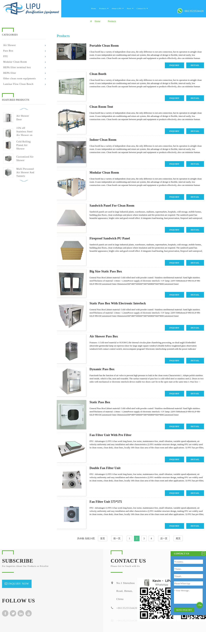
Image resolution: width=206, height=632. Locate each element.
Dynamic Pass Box (102, 369)
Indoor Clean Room (103, 139)
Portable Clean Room (104, 45)
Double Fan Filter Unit (105, 468)
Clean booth (98, 74)
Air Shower (9, 45)
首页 (102, 538)
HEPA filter (9, 73)
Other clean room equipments (19, 78)
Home (93, 8)
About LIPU (118, 8)
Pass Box (8, 50)
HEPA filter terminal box (17, 67)
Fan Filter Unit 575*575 (106, 501)
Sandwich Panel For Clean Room (112, 205)
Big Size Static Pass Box (106, 271)
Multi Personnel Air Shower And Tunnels (25, 172)
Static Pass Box (100, 402)
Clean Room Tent (101, 106)
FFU (5, 56)
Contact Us (142, 8)
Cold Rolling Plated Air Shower (23, 145)
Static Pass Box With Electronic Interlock (118, 303)
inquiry (174, 65)
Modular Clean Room (15, 62)
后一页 (163, 538)
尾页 (178, 538)
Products (103, 8)
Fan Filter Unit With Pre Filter (111, 435)
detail (195, 65)
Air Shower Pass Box (104, 336)
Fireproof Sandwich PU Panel (110, 238)
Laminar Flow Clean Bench (18, 84)
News (130, 8)
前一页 (116, 538)
